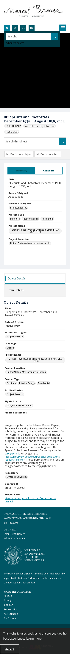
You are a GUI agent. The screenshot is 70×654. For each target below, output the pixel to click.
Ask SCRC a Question (15, 538)
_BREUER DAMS (13, 126)
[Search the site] (28, 36)
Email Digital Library (14, 534)
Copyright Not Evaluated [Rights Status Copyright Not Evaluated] (19, 405)
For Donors (10, 618)
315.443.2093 (11, 522)
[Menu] (62, 28)
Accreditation (11, 613)
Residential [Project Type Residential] (47, 218)
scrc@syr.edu (13, 453)
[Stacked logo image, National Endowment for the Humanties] (24, 555)
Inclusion (8, 604)
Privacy (7, 600)
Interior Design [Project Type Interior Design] (31, 218)
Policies (8, 595)
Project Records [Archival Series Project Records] (15, 394)
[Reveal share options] (15, 28)
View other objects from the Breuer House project (30, 499)
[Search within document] (62, 141)
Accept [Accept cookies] (9, 649)
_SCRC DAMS (12, 131)
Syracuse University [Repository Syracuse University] (17, 476)
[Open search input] (7, 28)
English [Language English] (10, 347)
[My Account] (23, 28)
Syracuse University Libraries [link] (25, 514)
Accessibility (10, 609)
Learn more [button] (34, 638)
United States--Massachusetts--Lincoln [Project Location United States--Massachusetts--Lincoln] (30, 243)
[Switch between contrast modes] (32, 28)
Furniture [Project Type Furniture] (15, 218)
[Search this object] (31, 141)
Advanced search (15, 43)
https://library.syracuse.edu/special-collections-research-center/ (33, 458)
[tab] (21, 170)
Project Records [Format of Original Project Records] (18, 207)
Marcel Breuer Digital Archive (39, 126)
